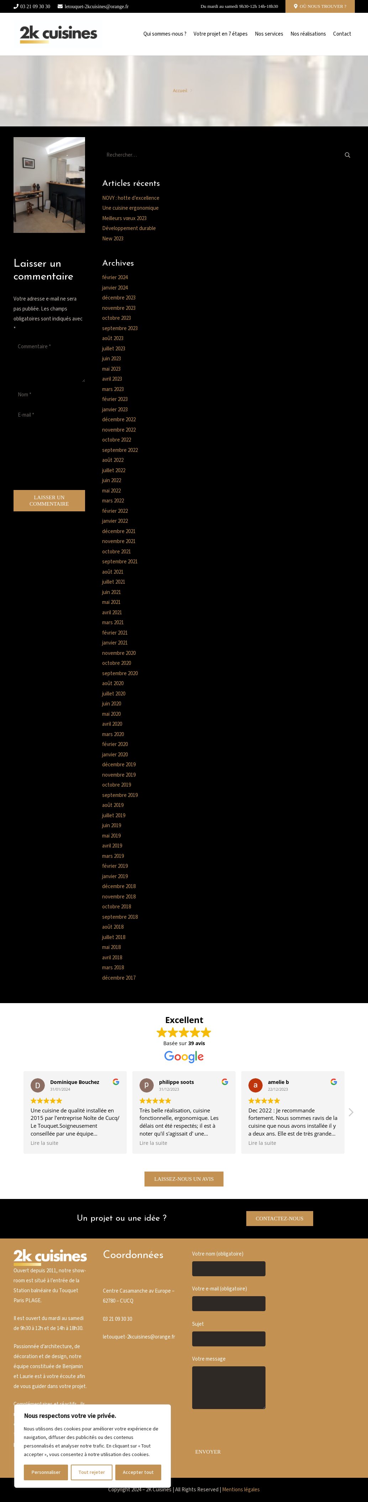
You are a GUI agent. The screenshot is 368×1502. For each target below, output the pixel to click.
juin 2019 (111, 825)
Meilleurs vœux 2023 (124, 218)
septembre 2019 (120, 795)
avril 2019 (112, 846)
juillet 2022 (113, 470)
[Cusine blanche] (58, 34)
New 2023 (112, 238)
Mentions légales (241, 1489)
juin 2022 (111, 480)
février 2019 (115, 866)
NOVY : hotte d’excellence (130, 198)
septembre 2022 (120, 450)
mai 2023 (111, 369)
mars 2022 (113, 500)
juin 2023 (111, 358)
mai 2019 (111, 836)
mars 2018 (113, 967)
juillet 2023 (113, 348)
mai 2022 (111, 490)
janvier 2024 (115, 288)
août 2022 (112, 460)
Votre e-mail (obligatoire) (229, 1298)
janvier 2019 (115, 876)
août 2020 (112, 683)
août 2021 (112, 572)
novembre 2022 (119, 430)
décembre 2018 (119, 886)
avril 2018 (112, 957)
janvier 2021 (115, 643)
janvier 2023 (115, 409)
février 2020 (115, 744)
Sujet (229, 1333)
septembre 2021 (120, 561)
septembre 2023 (120, 328)
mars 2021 (113, 622)
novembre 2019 (119, 775)
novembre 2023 (119, 308)
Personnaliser (46, 1472)
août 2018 (112, 927)
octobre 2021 (116, 551)
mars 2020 (113, 734)
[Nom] (49, 394)
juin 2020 (111, 703)
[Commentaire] (49, 360)
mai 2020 (111, 714)
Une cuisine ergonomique (130, 208)
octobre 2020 (116, 663)
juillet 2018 (113, 937)
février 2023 (115, 399)
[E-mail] (49, 415)
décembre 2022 (119, 419)
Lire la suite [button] (44, 1143)
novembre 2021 (119, 541)
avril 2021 (112, 612)
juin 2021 (111, 592)
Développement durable (129, 228)
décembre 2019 (119, 764)
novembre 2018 (119, 896)
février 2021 (115, 633)
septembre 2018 (120, 917)
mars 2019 (113, 856)
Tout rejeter (91, 1472)
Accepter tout (138, 1472)
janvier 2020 (115, 754)
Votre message (229, 1382)
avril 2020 (112, 724)
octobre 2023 (116, 318)
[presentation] (43, 457)
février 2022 (115, 511)
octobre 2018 (116, 906)
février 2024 (115, 277)
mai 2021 (111, 602)
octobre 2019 (116, 785)
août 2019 (112, 805)
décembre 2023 (119, 297)
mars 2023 (113, 389)
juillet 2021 (113, 582)
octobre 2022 (116, 440)
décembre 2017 (119, 978)
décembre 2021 (119, 531)
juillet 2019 (113, 815)
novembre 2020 (119, 653)
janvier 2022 (115, 521)
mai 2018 (111, 947)
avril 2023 (112, 379)
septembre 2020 (120, 673)
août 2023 (112, 338)
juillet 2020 (113, 693)
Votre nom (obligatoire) (229, 1263)
